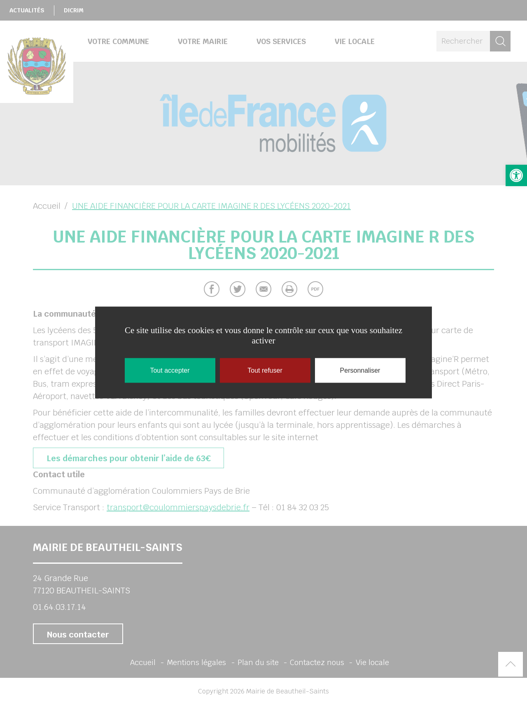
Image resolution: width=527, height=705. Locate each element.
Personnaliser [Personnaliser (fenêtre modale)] (360, 370)
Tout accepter (169, 370)
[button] (516, 175)
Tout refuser (264, 370)
